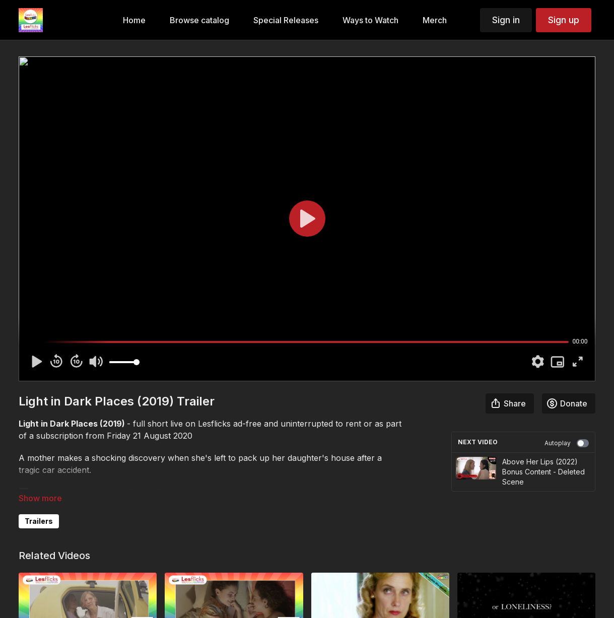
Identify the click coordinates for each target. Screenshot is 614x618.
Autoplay (566, 443)
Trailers (39, 521)
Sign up (563, 20)
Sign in (506, 20)
